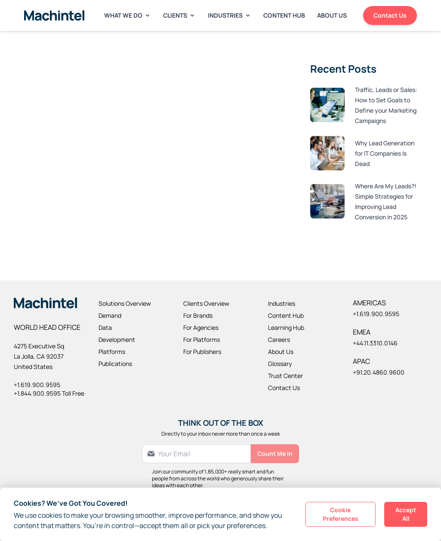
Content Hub (284, 15)
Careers (279, 339)
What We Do (127, 15)
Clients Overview (206, 303)
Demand (110, 315)
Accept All (405, 514)
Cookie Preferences (340, 514)
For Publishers (202, 351)
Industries (229, 15)
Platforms (112, 351)
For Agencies (201, 327)
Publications (115, 364)
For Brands (198, 315)
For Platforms (201, 339)
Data (105, 327)
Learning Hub (286, 327)
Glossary (280, 364)
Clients (179, 15)
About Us (332, 15)
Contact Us (390, 15)
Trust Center (285, 376)
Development (117, 339)
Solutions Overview (125, 303)
